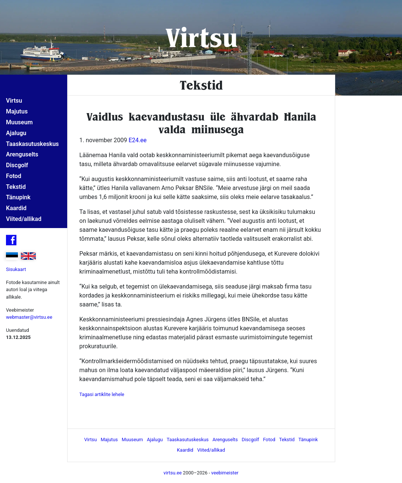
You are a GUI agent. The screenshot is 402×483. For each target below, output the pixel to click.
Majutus (17, 111)
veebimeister (225, 473)
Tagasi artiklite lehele (102, 394)
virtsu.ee (172, 473)
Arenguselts (22, 154)
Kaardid (16, 208)
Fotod (13, 176)
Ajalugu (16, 133)
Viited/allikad (23, 218)
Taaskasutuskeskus (32, 143)
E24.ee (137, 140)
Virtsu (201, 37)
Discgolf (17, 165)
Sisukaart (16, 269)
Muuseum (19, 122)
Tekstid (16, 186)
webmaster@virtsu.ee (29, 317)
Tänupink (18, 197)
